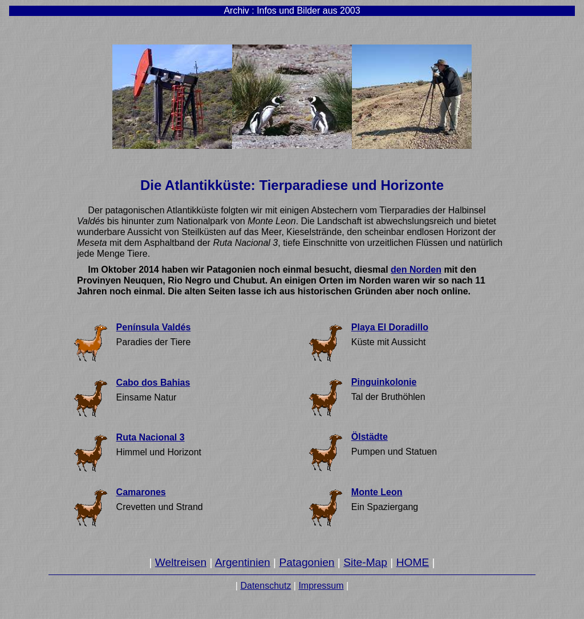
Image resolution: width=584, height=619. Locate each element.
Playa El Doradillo (389, 327)
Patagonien (306, 562)
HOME (412, 562)
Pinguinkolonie (384, 382)
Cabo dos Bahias (153, 382)
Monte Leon (377, 492)
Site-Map (365, 562)
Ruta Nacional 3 (150, 437)
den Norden (416, 269)
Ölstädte (369, 437)
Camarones (141, 492)
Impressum (320, 585)
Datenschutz (265, 585)
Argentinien (242, 562)
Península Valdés (153, 327)
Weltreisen (180, 562)
